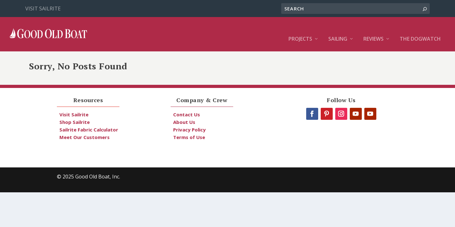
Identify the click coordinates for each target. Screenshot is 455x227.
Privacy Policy (189, 129)
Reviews (373, 30)
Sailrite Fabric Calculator (88, 129)
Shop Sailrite (74, 122)
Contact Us (186, 114)
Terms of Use (189, 137)
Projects (300, 30)
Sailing (337, 30)
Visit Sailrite (43, 8)
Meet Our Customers (84, 137)
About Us (184, 122)
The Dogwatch (420, 30)
